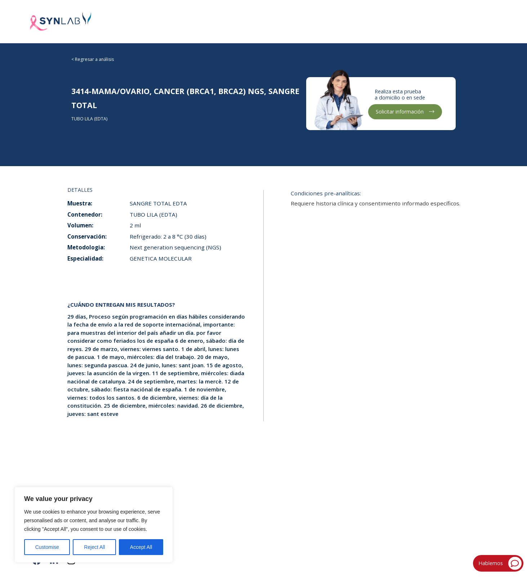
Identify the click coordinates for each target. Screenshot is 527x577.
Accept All (141, 547)
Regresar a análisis (94, 59)
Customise (47, 547)
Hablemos (500, 563)
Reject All (94, 547)
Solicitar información (405, 111)
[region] (93, 525)
